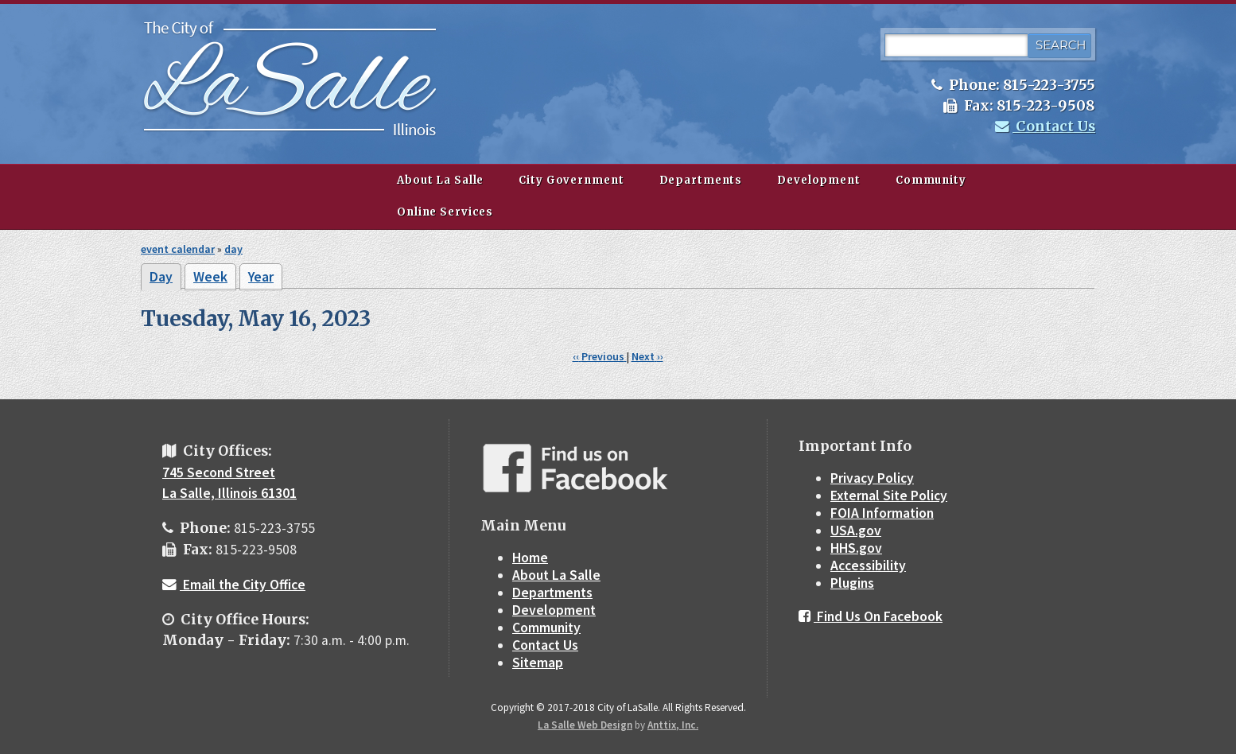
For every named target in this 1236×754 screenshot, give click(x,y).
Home (530, 557)
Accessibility (868, 565)
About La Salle (440, 180)
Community (931, 180)
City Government (571, 180)
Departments (701, 180)
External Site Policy (888, 495)
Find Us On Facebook (871, 616)
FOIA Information (882, 513)
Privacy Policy (872, 478)
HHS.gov (856, 548)
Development (819, 180)
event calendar (178, 249)
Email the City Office (233, 584)
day (233, 249)
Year (261, 277)
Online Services (445, 212)
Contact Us (1045, 126)
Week (210, 277)
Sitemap (537, 662)
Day (165, 279)
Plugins (852, 583)
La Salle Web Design (585, 725)
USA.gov (855, 530)
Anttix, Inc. (672, 725)
